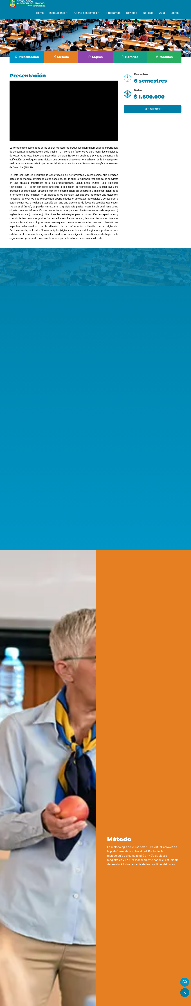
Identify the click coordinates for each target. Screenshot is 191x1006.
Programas (113, 12)
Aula (162, 12)
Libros (175, 12)
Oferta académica (87, 12)
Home (40, 12)
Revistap (131, 12)
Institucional (59, 12)
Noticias (148, 12)
